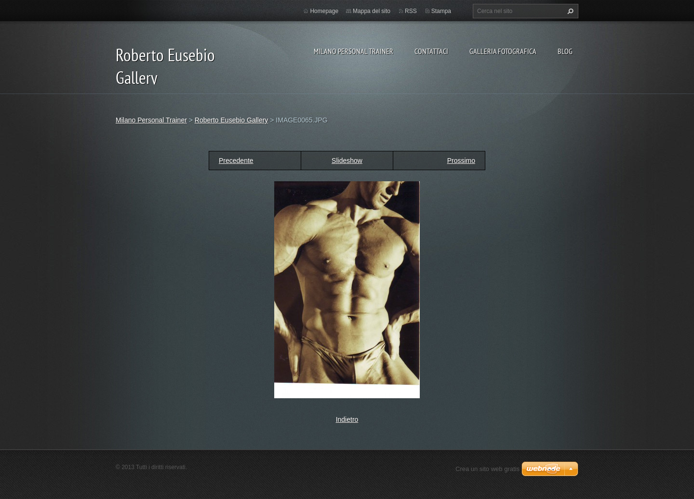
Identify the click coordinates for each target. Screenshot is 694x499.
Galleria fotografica (502, 51)
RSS (411, 11)
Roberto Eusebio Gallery (231, 120)
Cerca (569, 11)
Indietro (347, 419)
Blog (565, 51)
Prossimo (461, 160)
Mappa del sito (371, 11)
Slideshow (347, 160)
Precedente (236, 160)
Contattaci (431, 51)
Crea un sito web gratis (487, 468)
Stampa (441, 11)
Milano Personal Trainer (353, 51)
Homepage (324, 11)
